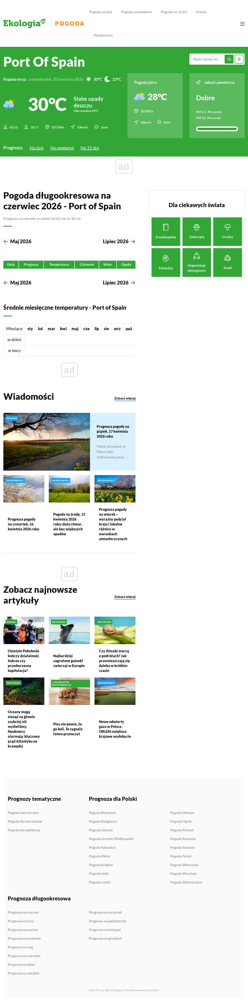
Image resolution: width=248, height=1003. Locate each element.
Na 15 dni (89, 147)
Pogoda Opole (181, 821)
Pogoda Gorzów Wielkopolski (111, 839)
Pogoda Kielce (99, 856)
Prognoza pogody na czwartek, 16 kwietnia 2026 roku (23, 524)
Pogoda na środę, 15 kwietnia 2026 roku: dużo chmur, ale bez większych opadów (69, 524)
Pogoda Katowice (102, 847)
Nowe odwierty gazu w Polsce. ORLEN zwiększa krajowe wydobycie (115, 728)
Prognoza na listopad (105, 930)
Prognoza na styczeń (23, 912)
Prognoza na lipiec (21, 964)
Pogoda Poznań (182, 830)
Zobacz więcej (124, 398)
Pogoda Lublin (100, 882)
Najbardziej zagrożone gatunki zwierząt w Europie (69, 661)
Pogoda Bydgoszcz (103, 821)
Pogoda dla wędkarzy (24, 830)
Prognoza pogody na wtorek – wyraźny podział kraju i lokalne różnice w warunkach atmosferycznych (113, 524)
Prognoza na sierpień (23, 973)
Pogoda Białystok (102, 813)
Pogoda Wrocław (183, 873)
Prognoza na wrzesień (105, 912)
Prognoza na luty (20, 921)
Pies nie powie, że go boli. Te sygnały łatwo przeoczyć (68, 729)
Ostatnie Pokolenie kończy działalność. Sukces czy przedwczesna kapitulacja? (24, 661)
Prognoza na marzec (23, 930)
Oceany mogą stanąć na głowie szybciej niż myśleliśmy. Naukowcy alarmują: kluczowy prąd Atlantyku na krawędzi (24, 729)
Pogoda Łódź (99, 873)
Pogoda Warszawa (184, 865)
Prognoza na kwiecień (24, 938)
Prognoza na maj (20, 947)
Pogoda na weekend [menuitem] (136, 12)
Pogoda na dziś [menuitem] (100, 12)
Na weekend (62, 147)
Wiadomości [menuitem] (103, 35)
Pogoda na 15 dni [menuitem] (174, 12)
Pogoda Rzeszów (183, 839)
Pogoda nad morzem (23, 813)
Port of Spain (44, 62)
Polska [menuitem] (201, 12)
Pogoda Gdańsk (101, 830)
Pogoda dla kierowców (25, 821)
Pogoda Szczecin (182, 847)
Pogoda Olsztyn (182, 813)
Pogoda (70, 23)
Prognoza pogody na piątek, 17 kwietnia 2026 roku (113, 431)
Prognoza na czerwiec (24, 956)
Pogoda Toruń (180, 856)
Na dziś (37, 147)
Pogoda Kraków (101, 865)
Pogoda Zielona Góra (186, 882)
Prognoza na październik (107, 921)
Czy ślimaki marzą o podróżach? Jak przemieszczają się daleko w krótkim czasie (114, 661)
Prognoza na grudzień (105, 938)
